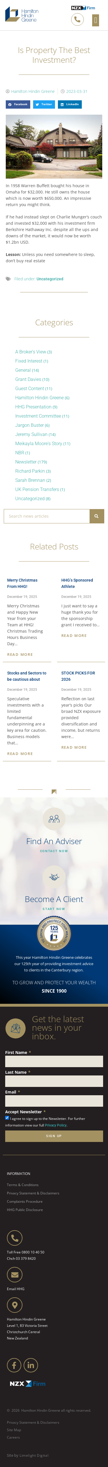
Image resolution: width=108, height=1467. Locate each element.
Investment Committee (38, 416)
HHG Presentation (33, 407)
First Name (16, 1052)
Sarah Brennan (30, 480)
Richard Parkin (30, 471)
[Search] (97, 516)
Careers (13, 1437)
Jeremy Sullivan (31, 434)
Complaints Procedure (25, 1201)
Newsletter (26, 462)
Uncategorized (50, 279)
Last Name (16, 1072)
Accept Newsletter (24, 1111)
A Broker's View (30, 352)
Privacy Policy (56, 1125)
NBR (19, 452)
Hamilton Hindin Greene (39, 397)
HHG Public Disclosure (25, 1209)
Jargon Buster (29, 425)
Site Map (14, 1429)
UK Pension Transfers (37, 489)
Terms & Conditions (23, 1184)
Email (11, 1092)
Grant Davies (28, 379)
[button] (95, 20)
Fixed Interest (28, 361)
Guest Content (29, 388)
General (23, 370)
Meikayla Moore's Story (38, 443)
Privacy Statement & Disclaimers (33, 1193)
